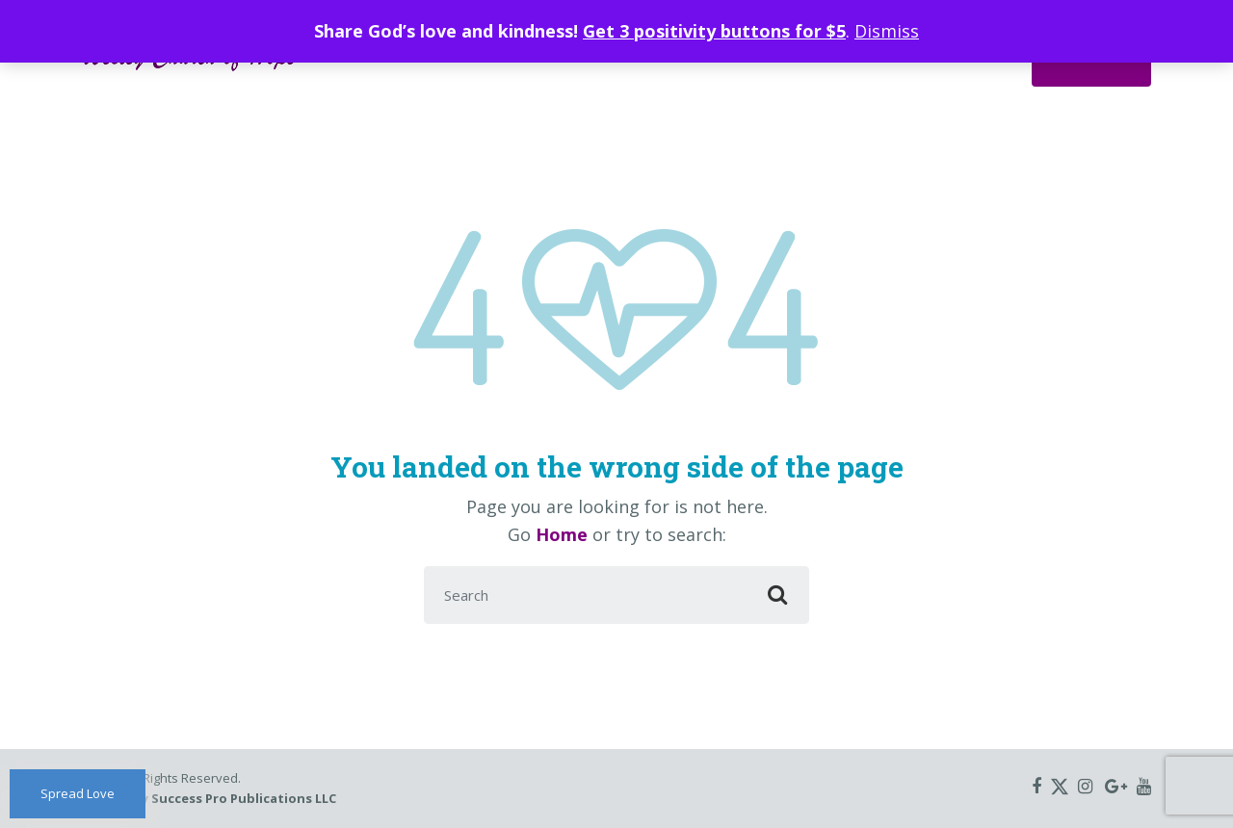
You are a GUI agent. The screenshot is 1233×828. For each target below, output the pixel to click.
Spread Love (77, 793)
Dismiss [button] (886, 30)
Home (562, 534)
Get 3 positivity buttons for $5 (714, 30)
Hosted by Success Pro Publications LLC (209, 798)
